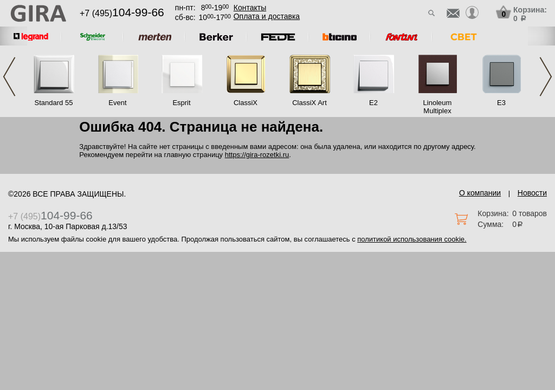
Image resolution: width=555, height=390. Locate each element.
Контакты (250, 7)
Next (545, 76)
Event (117, 103)
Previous (9, 76)
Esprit (181, 103)
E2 (373, 103)
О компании (480, 192)
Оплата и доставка (267, 16)
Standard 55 (54, 103)
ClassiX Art (309, 103)
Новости (532, 192)
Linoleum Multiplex (437, 107)
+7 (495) (122, 13)
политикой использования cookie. (411, 239)
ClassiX (245, 103)
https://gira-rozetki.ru (257, 155)
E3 (501, 103)
